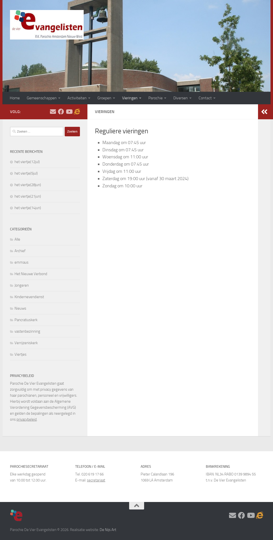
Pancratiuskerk (25, 320)
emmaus (21, 262)
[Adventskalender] (77, 112)
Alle (17, 239)
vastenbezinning (27, 331)
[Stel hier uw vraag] (53, 112)
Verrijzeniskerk (26, 343)
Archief (19, 251)
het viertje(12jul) (27, 162)
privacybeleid (26, 419)
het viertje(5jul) (26, 173)
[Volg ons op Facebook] (61, 112)
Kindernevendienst (29, 297)
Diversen (180, 98)
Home (15, 98)
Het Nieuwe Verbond (30, 274)
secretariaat (96, 480)
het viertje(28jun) (27, 185)
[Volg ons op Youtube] (69, 112)
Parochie (155, 98)
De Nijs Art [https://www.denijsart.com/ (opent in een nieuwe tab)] (108, 529)
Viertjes (20, 354)
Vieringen (130, 98)
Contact (205, 98)
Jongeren (21, 285)
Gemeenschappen (42, 98)
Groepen (104, 98)
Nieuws (20, 308)
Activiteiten (77, 98)
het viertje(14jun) (27, 208)
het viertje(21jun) (27, 196)
